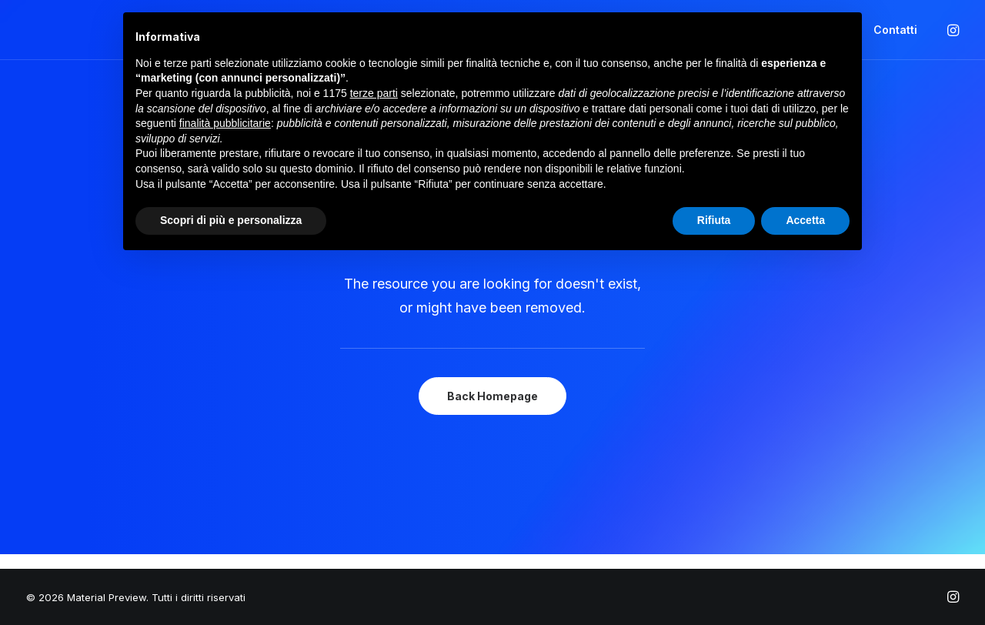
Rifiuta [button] (714, 220)
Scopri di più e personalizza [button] (231, 220)
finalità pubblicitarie (225, 123)
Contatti (895, 29)
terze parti (374, 93)
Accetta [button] (805, 220)
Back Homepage (492, 396)
